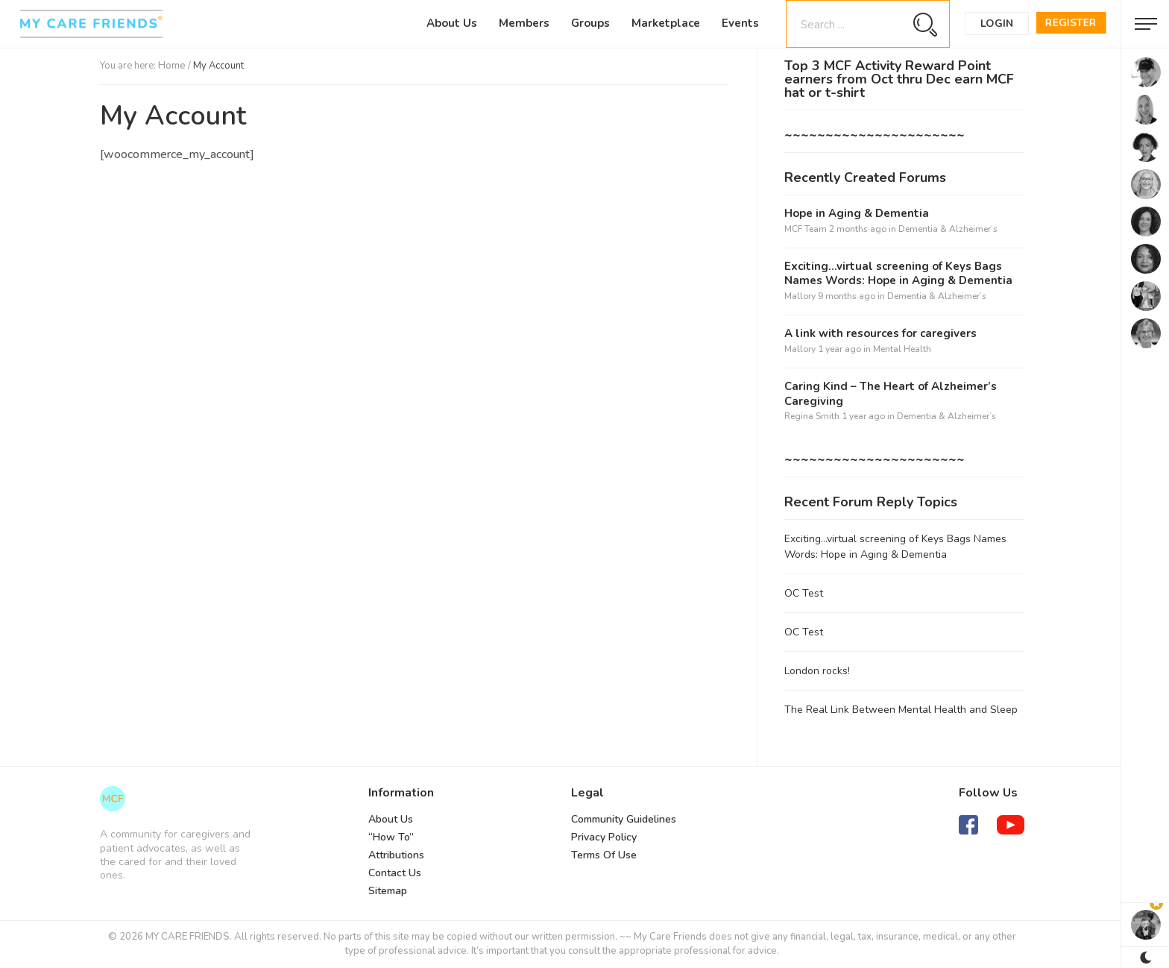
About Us (451, 23)
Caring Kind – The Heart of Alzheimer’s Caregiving (890, 394)
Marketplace (665, 23)
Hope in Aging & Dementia (856, 214)
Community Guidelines (623, 819)
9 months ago (846, 296)
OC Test (803, 593)
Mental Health (902, 349)
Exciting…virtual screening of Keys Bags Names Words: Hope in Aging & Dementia (898, 274)
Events (740, 23)
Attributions (396, 855)
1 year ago (839, 349)
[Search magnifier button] (924, 24)
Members (524, 23)
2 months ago (857, 229)
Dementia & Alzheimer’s (948, 229)
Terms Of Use (604, 855)
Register (1071, 23)
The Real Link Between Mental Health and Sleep (901, 710)
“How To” (391, 837)
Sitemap (387, 891)
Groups (590, 23)
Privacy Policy (604, 837)
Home (172, 65)
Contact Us (394, 873)
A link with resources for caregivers (880, 334)
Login (996, 23)
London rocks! (817, 671)
